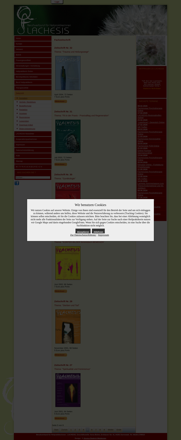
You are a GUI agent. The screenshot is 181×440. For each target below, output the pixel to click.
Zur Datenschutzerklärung (83, 235)
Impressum (103, 235)
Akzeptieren (83, 232)
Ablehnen (98, 232)
